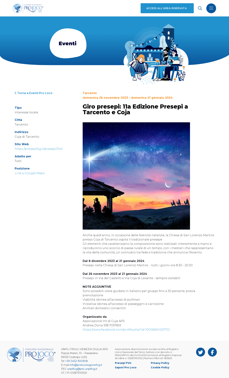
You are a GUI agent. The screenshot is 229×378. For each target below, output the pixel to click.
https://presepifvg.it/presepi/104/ (39, 149)
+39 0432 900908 (76, 361)
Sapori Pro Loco (126, 367)
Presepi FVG (123, 363)
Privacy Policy (160, 363)
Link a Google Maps (30, 173)
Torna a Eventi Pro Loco (33, 93)
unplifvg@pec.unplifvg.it (82, 368)
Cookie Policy (160, 367)
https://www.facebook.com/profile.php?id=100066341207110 (126, 329)
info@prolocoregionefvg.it (86, 365)
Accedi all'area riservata (166, 8)
